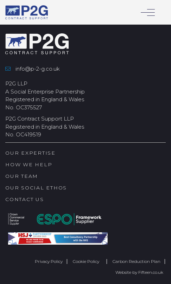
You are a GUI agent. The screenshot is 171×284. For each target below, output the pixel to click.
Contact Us (24, 199)
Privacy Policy (49, 261)
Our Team (21, 176)
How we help (28, 164)
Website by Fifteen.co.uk (139, 272)
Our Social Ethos (36, 188)
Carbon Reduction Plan (136, 261)
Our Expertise (30, 153)
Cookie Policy (87, 261)
